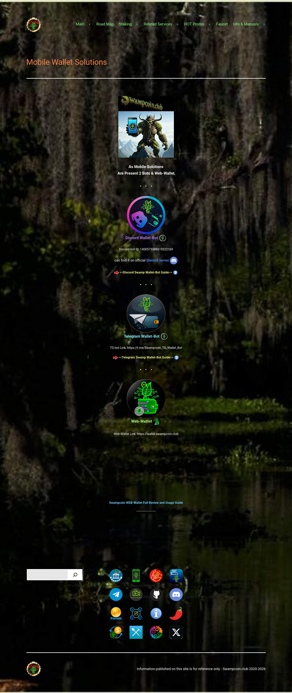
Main (80, 24)
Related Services (158, 24)
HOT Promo (194, 24)
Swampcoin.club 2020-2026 (244, 669)
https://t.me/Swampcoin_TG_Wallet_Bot (154, 348)
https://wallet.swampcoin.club (158, 434)
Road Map (105, 24)
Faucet (222, 24)
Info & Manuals (246, 24)
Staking (125, 24)
